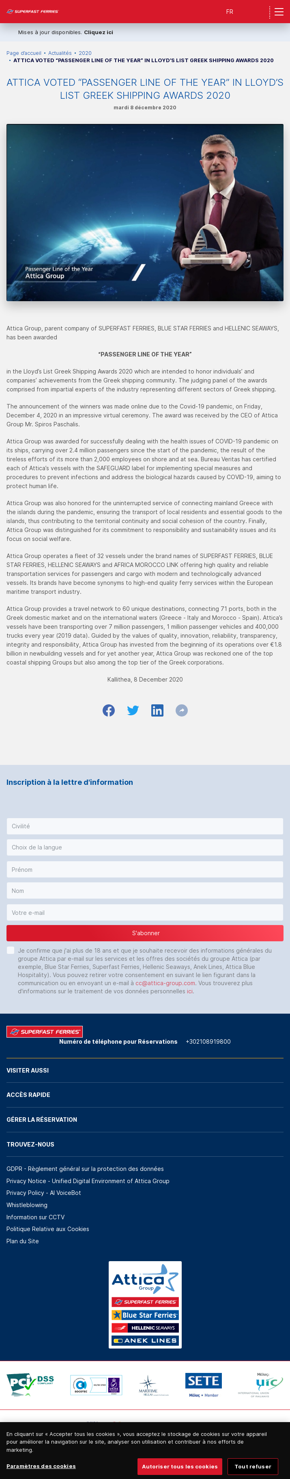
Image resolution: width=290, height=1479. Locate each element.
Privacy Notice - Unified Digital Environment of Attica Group (88, 1180)
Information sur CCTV (35, 1217)
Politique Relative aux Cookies (47, 1228)
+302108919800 (208, 1041)
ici (190, 991)
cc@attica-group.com (165, 982)
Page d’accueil (23, 53)
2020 (85, 53)
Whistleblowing (26, 1204)
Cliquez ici (98, 32)
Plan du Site (22, 1241)
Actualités (60, 53)
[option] (30, 1385)
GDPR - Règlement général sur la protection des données (85, 1168)
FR (229, 11)
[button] (145, 826)
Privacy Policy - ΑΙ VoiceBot (43, 1192)
